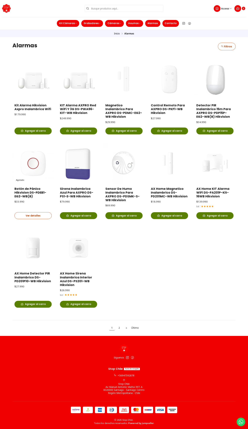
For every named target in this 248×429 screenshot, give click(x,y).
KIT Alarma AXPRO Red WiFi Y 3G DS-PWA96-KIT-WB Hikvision (78, 109)
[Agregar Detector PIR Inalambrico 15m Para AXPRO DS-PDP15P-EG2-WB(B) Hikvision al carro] (215, 131)
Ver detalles (33, 217)
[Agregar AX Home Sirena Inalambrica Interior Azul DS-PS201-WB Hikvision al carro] (78, 306)
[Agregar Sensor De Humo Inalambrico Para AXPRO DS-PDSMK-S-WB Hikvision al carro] (124, 217)
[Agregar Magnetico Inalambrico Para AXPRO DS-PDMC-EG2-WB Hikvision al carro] (124, 131)
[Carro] (240, 8)
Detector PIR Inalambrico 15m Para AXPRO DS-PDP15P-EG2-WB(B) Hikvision (213, 111)
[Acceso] (223, 8)
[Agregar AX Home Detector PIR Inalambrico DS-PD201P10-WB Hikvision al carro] (33, 306)
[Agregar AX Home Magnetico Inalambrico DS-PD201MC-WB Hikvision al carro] (169, 217)
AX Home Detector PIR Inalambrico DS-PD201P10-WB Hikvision (32, 279)
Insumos (134, 23)
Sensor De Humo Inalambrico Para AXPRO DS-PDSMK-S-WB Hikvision (122, 196)
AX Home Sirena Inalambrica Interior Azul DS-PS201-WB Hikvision (76, 281)
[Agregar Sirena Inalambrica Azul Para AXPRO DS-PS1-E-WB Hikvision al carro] (78, 217)
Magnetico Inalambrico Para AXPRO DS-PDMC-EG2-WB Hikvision (123, 111)
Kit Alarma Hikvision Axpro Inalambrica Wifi (32, 107)
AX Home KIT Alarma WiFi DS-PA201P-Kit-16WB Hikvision (212, 194)
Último (135, 327)
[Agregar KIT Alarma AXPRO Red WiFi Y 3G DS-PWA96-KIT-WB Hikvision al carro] (78, 131)
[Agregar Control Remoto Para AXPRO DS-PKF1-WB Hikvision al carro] (169, 131)
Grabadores (92, 23)
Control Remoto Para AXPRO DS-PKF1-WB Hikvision (168, 109)
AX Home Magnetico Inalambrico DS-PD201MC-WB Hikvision (169, 194)
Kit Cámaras (68, 23)
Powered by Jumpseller (141, 423)
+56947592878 (124, 375)
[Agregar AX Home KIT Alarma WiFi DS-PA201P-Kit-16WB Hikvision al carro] (215, 217)
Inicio (117, 33)
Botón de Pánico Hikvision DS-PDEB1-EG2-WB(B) (30, 194)
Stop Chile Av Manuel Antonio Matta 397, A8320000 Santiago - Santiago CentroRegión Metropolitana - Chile (124, 387)
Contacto (171, 23)
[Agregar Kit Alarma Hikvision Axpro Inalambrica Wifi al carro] (33, 131)
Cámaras (114, 23)
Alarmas (152, 23)
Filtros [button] (226, 46)
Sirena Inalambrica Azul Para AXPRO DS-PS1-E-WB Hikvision (76, 194)
